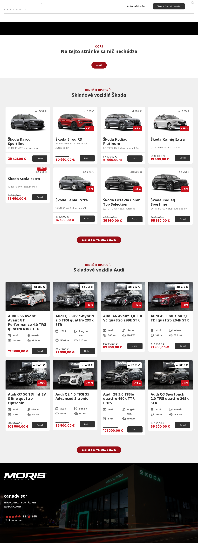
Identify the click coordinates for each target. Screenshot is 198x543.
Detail (40, 158)
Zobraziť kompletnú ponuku (99, 240)
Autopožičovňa (136, 6)
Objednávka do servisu (169, 6)
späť (99, 65)
